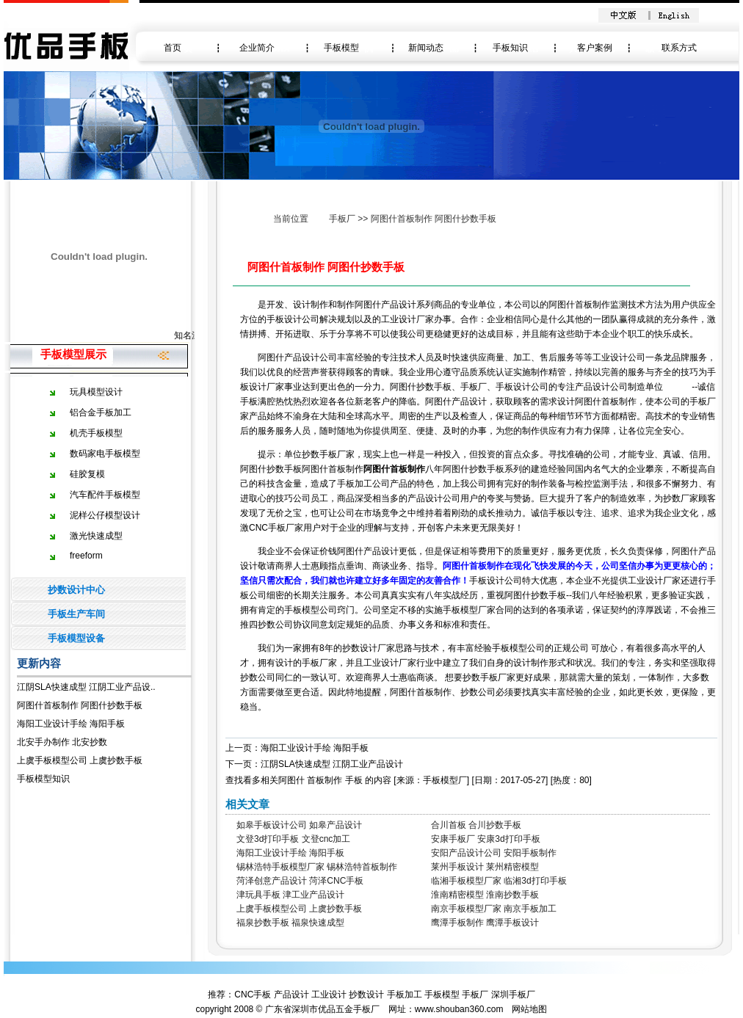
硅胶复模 (87, 474)
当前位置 (290, 219)
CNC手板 (252, 994)
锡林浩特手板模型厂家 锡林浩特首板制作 (316, 867)
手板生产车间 (76, 613)
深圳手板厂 (513, 994)
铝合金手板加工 (100, 412)
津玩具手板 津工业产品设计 (290, 895)
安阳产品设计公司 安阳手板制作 (494, 853)
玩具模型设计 (96, 392)
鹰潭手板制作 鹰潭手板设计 (485, 922)
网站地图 (529, 1009)
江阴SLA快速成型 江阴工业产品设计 (332, 764)
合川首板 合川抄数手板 (476, 825)
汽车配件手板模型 (105, 495)
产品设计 (291, 994)
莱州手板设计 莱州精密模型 (485, 867)
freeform (86, 555)
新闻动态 (425, 48)
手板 (354, 780)
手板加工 (404, 994)
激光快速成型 (96, 536)
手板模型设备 (76, 638)
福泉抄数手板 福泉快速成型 (290, 922)
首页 (172, 48)
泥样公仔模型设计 (105, 515)
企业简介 (257, 48)
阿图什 (291, 780)
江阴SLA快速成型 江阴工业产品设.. (86, 687)
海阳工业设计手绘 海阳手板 (71, 724)
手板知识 (510, 48)
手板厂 (342, 219)
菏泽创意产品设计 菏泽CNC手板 (299, 881)
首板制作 (324, 780)
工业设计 (329, 994)
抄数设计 (366, 994)
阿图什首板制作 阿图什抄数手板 (79, 705)
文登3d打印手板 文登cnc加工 (293, 839)
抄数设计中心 (76, 589)
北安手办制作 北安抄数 (62, 742)
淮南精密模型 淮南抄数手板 (485, 895)
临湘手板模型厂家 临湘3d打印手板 (499, 881)
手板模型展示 (73, 354)
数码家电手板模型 (105, 453)
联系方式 (679, 48)
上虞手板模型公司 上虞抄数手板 (79, 760)
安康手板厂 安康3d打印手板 (485, 839)
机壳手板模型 (96, 433)
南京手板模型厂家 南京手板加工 (494, 909)
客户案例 (594, 48)
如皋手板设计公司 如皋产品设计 (299, 825)
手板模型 (341, 48)
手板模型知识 (43, 779)
